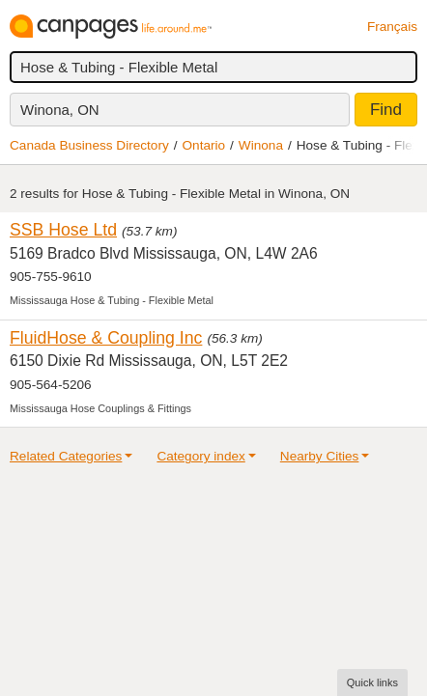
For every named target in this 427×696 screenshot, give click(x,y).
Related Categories (66, 456)
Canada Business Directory (89, 145)
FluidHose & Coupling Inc (106, 338)
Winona (261, 145)
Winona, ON (60, 109)
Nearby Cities (319, 456)
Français (392, 26)
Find (386, 109)
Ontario (204, 145)
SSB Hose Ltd (63, 229)
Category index (200, 456)
